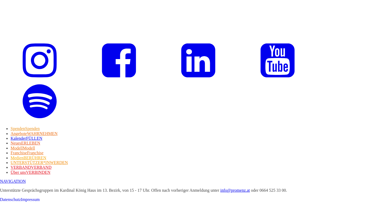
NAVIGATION (13, 181)
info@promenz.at (235, 190)
